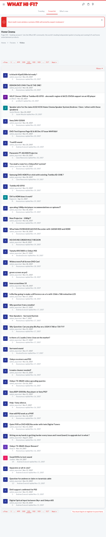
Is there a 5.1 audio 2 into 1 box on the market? (30, 337)
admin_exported (16, 77)
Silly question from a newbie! (22, 305)
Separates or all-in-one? (20, 468)
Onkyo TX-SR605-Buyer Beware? (24, 446)
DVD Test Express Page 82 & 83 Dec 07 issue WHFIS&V (34, 131)
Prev (6, 62)
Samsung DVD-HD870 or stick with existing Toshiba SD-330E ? (37, 175)
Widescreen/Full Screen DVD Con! (25, 261)
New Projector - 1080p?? (20, 218)
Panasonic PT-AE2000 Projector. (24, 153)
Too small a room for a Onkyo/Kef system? (28, 164)
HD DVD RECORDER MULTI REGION (25, 240)
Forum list (52, 11)
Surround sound (16, 348)
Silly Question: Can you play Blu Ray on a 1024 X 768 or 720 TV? (37, 326)
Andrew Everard (22, 147)
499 (18, 62)
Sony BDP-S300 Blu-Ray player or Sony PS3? (28, 392)
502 (33, 62)
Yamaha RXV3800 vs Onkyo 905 (23, 251)
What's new (64, 11)
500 (23, 62)
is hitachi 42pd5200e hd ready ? (23, 74)
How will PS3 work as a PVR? (22, 413)
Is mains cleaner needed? (20, 370)
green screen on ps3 (18, 272)
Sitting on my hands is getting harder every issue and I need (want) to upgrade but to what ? (50, 435)
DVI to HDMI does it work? (21, 196)
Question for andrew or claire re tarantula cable (30, 478)
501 (28, 62)
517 (47, 62)
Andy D (12, 449)
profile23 (13, 99)
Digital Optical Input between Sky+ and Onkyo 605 (32, 500)
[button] (3, 4)
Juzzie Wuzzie (15, 112)
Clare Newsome (22, 158)
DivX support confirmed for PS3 (23, 489)
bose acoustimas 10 (18, 283)
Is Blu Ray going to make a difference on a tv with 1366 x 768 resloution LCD (43, 294)
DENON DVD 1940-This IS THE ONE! (25, 85)
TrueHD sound (16, 142)
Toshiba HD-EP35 (17, 185)
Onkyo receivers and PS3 (20, 359)
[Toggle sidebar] (97, 4)
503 (39, 62)
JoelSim (12, 459)
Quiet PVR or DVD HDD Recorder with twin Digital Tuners (35, 424)
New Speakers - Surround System (24, 316)
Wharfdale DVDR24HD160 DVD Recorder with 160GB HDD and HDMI (40, 229)
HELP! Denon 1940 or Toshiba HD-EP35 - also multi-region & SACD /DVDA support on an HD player (53, 96)
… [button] (14, 62)
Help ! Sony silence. (18, 403)
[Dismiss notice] (101, 20)
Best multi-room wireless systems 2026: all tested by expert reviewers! (36, 22)
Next (53, 62)
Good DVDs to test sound (21, 457)
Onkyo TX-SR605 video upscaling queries (28, 381)
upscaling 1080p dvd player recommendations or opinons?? (35, 207)
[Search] (102, 4)
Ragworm (13, 199)
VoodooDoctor (21, 255)
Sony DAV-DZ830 (17, 120)
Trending (41, 11)
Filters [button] (98, 68)
